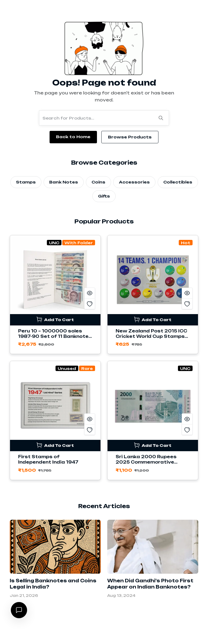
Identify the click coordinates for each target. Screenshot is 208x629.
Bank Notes (63, 182)
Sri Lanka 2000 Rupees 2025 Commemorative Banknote (146, 462)
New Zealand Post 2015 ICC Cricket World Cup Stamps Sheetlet (151, 336)
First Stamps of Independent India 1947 (48, 459)
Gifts (104, 196)
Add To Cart (55, 319)
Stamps (26, 182)
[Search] (161, 118)
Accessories (134, 182)
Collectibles (177, 182)
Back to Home (73, 136)
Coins (98, 182)
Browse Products (130, 137)
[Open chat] (19, 610)
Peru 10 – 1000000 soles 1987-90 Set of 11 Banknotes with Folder (55, 336)
